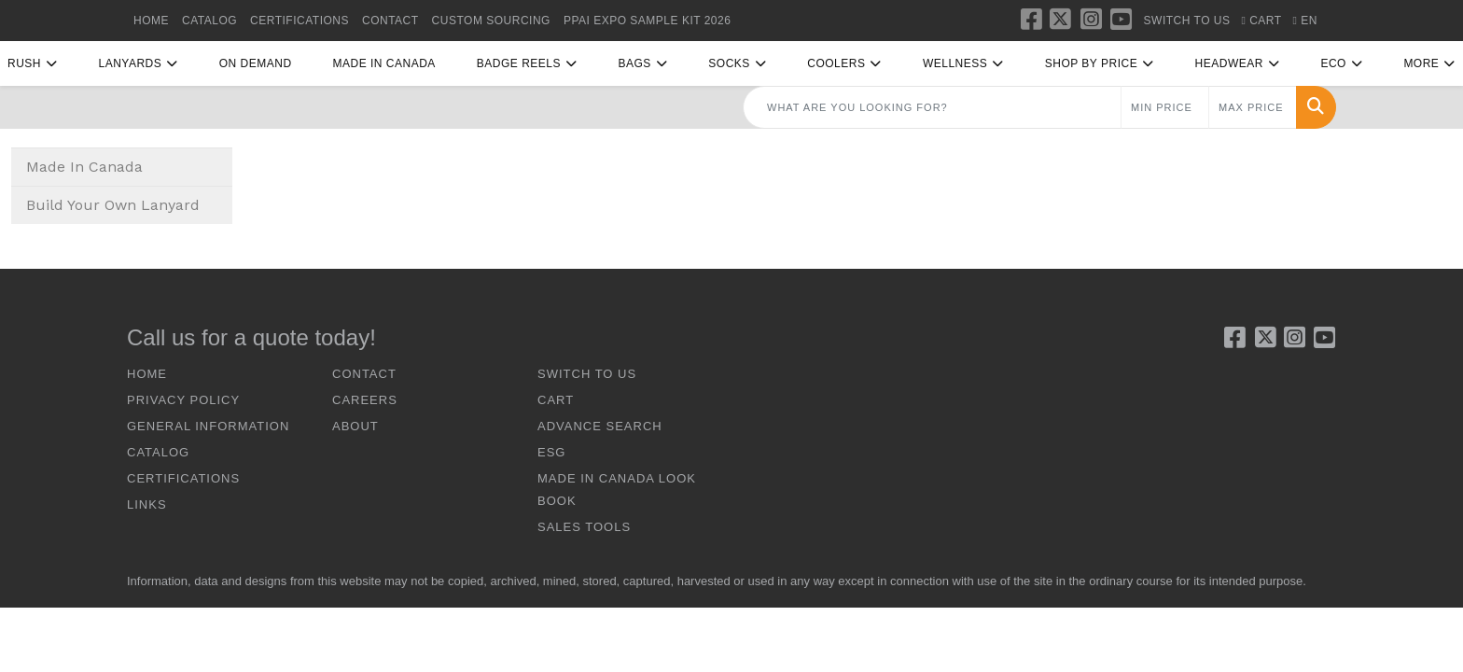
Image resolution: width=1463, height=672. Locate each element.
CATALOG (209, 20)
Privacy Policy (183, 400)
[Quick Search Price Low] (1165, 107)
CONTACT (390, 20)
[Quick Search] (932, 107)
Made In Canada (384, 63)
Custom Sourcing (491, 20)
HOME (151, 20)
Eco (1333, 63)
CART (555, 400)
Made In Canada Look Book (616, 489)
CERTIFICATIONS (299, 20)
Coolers (836, 63)
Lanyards (129, 63)
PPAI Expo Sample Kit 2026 (647, 20)
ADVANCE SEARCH (599, 426)
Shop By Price (1091, 63)
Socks (729, 63)
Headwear (1229, 63)
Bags (634, 63)
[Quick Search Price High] (1252, 107)
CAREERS (364, 400)
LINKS (147, 504)
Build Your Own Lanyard (113, 205)
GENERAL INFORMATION (208, 426)
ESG (551, 452)
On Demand (255, 63)
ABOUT (355, 426)
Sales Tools (584, 527)
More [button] (1421, 63)
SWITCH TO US (586, 374)
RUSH (24, 63)
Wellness (955, 63)
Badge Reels (519, 63)
